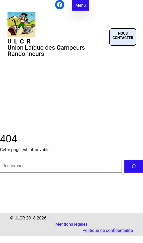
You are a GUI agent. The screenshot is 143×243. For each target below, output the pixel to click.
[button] (122, 37)
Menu (80, 5)
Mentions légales (71, 224)
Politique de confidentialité (107, 230)
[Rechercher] (133, 166)
